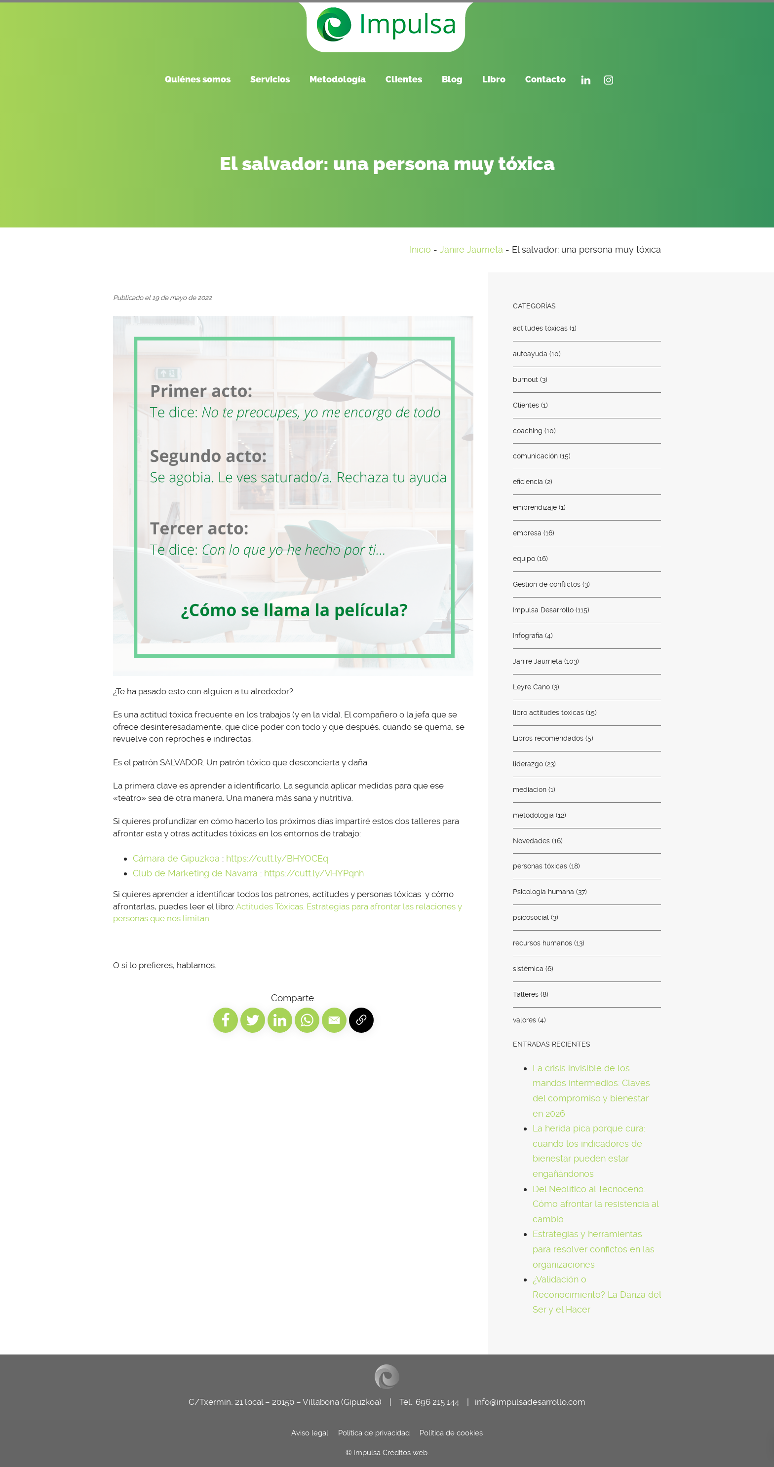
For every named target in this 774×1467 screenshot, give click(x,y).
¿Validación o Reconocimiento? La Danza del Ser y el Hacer (597, 1294)
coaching (527, 430)
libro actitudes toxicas (548, 712)
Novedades (531, 840)
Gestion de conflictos (546, 584)
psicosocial (531, 917)
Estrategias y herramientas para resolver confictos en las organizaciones (594, 1249)
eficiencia (528, 482)
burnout (525, 379)
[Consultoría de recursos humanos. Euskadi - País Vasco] (387, 24)
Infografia (528, 635)
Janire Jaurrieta (471, 249)
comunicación (535, 456)
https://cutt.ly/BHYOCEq (277, 858)
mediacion (529, 789)
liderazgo (528, 763)
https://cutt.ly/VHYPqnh (314, 873)
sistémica (528, 969)
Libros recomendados (548, 738)
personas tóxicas (540, 866)
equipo (524, 559)
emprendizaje (535, 507)
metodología (533, 815)
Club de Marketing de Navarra (195, 873)
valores (524, 1020)
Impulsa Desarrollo (543, 610)
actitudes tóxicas (540, 328)
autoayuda (530, 353)
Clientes (526, 405)
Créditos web (405, 1452)
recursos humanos (542, 943)
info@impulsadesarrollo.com (530, 1402)
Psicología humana (543, 892)
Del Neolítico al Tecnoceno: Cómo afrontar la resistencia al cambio (595, 1203)
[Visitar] (586, 78)
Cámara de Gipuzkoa (176, 858)
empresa (527, 533)
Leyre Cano (531, 687)
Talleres (526, 994)
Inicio (420, 249)
